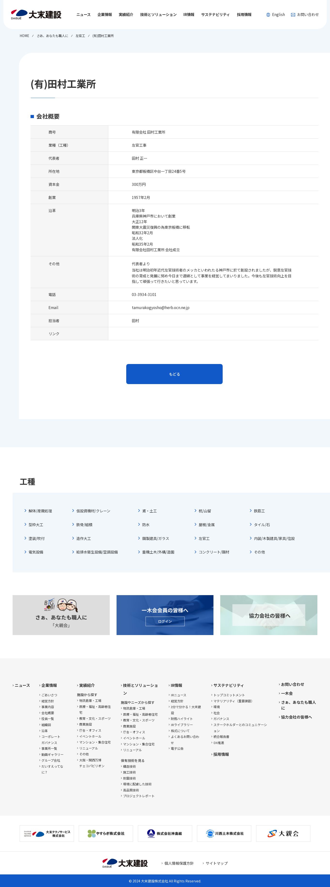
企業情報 (49, 685)
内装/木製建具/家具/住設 (274, 538)
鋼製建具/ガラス (155, 538)
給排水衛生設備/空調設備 (97, 551)
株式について (180, 730)
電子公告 (177, 748)
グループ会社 (50, 760)
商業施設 (85, 724)
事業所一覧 (49, 748)
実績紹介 (87, 685)
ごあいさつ (49, 695)
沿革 (44, 730)
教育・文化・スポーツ (95, 718)
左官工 (204, 538)
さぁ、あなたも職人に (298, 705)
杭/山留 (205, 510)
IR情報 (176, 685)
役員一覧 (47, 718)
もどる (174, 374)
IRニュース (178, 695)
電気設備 (36, 551)
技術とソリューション (140, 689)
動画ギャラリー (52, 754)
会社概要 (47, 713)
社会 (216, 713)
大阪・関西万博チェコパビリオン (91, 763)
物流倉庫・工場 (90, 700)
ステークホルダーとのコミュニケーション (240, 727)
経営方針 (47, 701)
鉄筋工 (259, 510)
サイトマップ (217, 863)
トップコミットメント (229, 695)
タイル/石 (262, 524)
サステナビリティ (228, 685)
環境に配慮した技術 (137, 784)
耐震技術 (129, 778)
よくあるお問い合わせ (185, 739)
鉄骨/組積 (84, 524)
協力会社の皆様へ (296, 717)
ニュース (83, 14)
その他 (259, 551)
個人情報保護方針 (179, 863)
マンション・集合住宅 (95, 742)
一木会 (287, 693)
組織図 (46, 724)
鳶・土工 (149, 510)
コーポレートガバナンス (50, 739)
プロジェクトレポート (139, 796)
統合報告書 (221, 736)
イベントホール (90, 736)
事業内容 (47, 707)
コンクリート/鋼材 (214, 551)
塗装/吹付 (37, 538)
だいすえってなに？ (52, 769)
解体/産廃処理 (40, 510)
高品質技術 (131, 790)
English (275, 14)
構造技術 (129, 766)
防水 (145, 524)
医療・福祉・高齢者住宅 (95, 709)
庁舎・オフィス (90, 730)
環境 (216, 707)
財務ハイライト (182, 718)
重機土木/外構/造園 (158, 551)
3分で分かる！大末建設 (186, 710)
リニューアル (88, 748)
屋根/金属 (207, 524)
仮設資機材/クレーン (93, 510)
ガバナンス (221, 718)
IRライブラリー (182, 724)
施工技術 (129, 772)
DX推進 (218, 742)
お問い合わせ (305, 14)
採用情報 (244, 14)
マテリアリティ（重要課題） (233, 701)
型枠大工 (36, 524)
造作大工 (83, 538)
